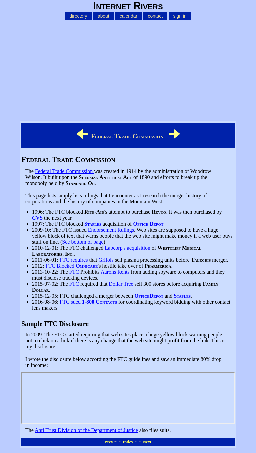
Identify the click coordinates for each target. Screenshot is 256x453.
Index (128, 441)
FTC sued (70, 302)
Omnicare (87, 266)
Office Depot (148, 224)
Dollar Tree (121, 284)
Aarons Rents (115, 272)
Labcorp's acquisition (127, 248)
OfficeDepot (148, 296)
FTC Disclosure (128, 398)
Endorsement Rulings (111, 230)
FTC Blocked (59, 266)
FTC (74, 272)
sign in (180, 16)
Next (147, 441)
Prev (109, 441)
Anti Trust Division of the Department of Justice (86, 430)
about (103, 16)
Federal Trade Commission (64, 171)
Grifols (105, 260)
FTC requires (74, 260)
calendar (128, 16)
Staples (92, 224)
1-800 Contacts (99, 302)
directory (78, 16)
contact (155, 16)
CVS (37, 218)
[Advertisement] (128, 69)
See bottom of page (82, 242)
